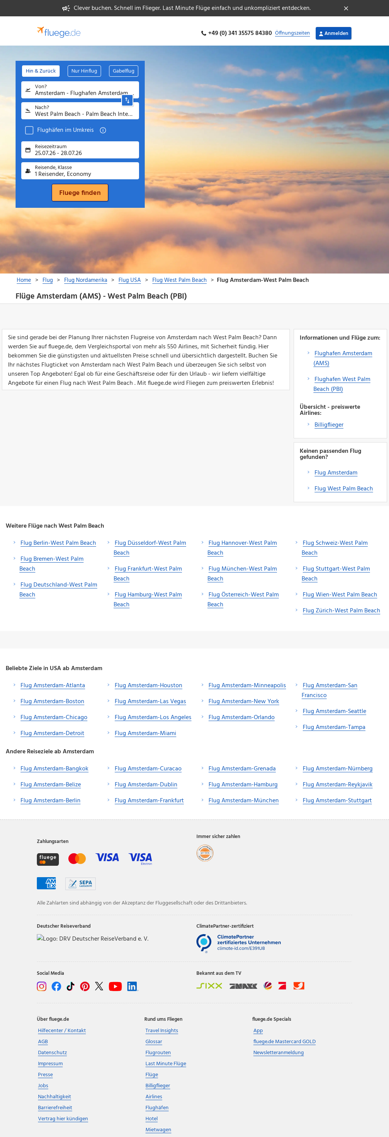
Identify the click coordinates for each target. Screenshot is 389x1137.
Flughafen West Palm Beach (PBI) (341, 379)
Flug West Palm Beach (344, 484)
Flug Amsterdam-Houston (148, 681)
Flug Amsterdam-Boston (52, 697)
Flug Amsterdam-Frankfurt (149, 796)
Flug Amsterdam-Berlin (51, 796)
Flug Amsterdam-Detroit (52, 729)
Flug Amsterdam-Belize (51, 780)
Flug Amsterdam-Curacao (148, 764)
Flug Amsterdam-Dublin (146, 780)
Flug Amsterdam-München (244, 796)
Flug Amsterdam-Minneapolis (247, 681)
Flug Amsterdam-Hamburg (243, 780)
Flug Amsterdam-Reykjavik (338, 780)
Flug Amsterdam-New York (244, 697)
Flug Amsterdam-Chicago (54, 713)
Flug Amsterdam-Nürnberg (338, 764)
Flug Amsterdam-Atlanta (53, 681)
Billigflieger (329, 420)
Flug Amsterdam (336, 468)
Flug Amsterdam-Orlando (242, 713)
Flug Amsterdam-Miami (145, 729)
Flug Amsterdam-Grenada (242, 764)
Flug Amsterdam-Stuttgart (337, 796)
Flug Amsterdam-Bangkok (55, 764)
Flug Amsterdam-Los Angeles (153, 713)
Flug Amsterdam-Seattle (334, 707)
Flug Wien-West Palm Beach (340, 590)
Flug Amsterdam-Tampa (334, 722)
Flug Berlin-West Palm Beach (58, 538)
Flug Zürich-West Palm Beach (341, 606)
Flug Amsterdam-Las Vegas (150, 697)
